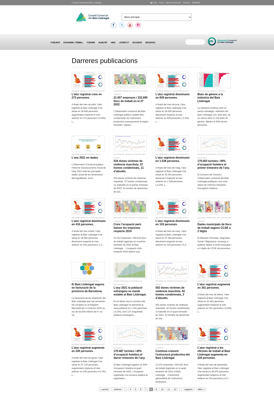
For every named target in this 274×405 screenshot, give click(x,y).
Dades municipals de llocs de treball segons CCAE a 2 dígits (214, 228)
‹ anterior (117, 389)
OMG (113, 42)
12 (175, 389)
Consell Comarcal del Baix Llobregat (86, 3)
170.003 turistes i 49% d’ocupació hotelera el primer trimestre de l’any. (213, 164)
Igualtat (102, 42)
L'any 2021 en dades (85, 157)
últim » (201, 389)
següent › (189, 389)
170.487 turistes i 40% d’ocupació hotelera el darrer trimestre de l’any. (129, 354)
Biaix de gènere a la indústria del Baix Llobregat (210, 98)
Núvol (161, 3)
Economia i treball (73, 42)
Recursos (150, 42)
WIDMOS (196, 3)
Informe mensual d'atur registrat (88, 91)
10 (162, 389)
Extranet (186, 3)
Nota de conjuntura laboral (211, 91)
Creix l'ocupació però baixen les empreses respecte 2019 (127, 228)
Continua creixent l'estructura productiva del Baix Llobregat (173, 354)
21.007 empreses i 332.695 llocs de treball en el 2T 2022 (130, 101)
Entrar (153, 3)
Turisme (90, 42)
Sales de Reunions (173, 3)
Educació (137, 42)
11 (168, 389)
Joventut (124, 42)
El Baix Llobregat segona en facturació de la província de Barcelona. (88, 288)
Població (55, 42)
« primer (104, 389)
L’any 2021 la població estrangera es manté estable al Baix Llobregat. (130, 291)
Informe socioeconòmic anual (86, 154)
